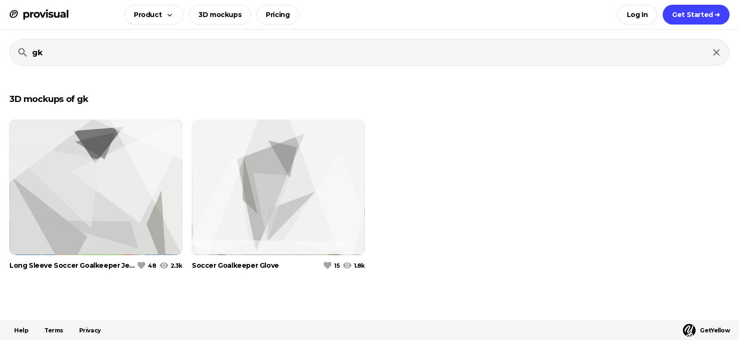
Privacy (90, 330)
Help (21, 330)
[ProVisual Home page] (38, 14)
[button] (151, 15)
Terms (53, 330)
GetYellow (706, 330)
